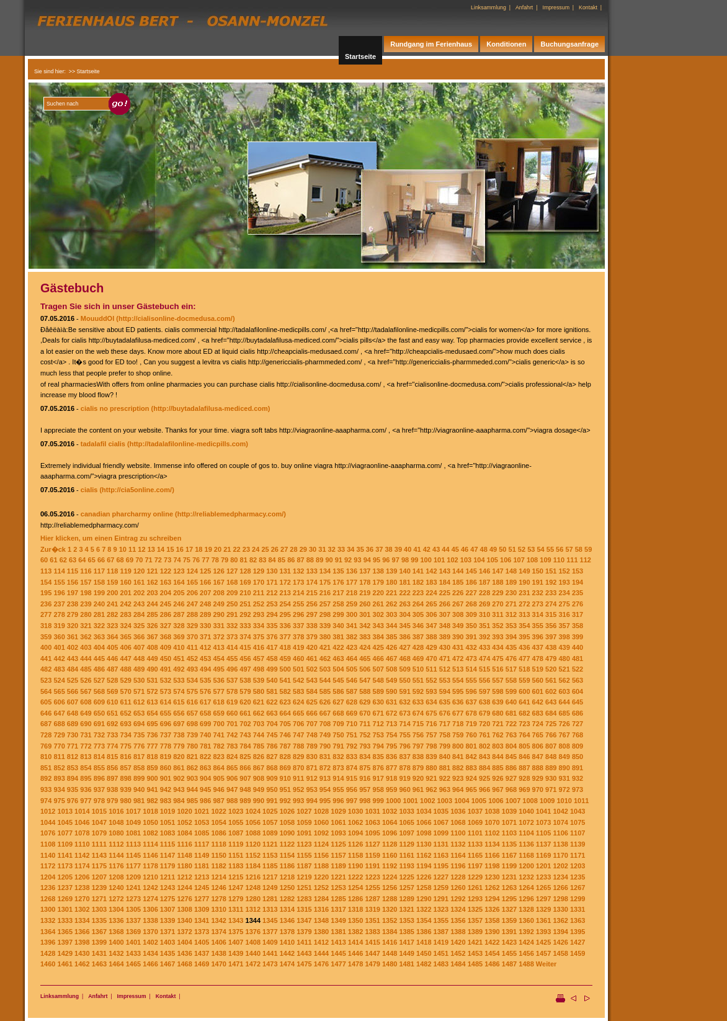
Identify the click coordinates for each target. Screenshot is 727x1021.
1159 (372, 855)
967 (497, 789)
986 (205, 800)
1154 (287, 855)
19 (208, 549)
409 (165, 647)
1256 (389, 887)
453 (205, 658)
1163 (441, 855)
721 (497, 723)
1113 (133, 844)
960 (404, 789)
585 (325, 691)
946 (218, 789)
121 (152, 571)
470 (431, 658)
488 (126, 669)
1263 (509, 887)
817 (139, 756)
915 (351, 778)
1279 (235, 898)
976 (72, 800)
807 (550, 746)
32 (332, 549)
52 (521, 549)
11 (132, 549)
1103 (509, 833)
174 (311, 582)
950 (271, 789)
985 (192, 800)
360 (59, 637)
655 (165, 713)
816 (126, 756)
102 (452, 560)
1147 (167, 855)
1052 (184, 822)
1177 (133, 866)
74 (177, 560)
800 (457, 746)
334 (258, 625)
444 (85, 658)
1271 (99, 898)
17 (189, 549)
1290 (423, 898)
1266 (560, 887)
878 (404, 767)
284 (139, 614)
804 (511, 746)
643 (550, 702)
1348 (321, 920)
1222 (355, 877)
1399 (99, 942)
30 (312, 549)
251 (245, 604)
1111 (99, 844)
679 (484, 713)
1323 (441, 909)
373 (232, 637)
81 (244, 560)
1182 (218, 866)
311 (497, 614)
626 (325, 702)
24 (255, 549)
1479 (372, 964)
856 (112, 767)
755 (404, 735)
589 (378, 691)
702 (245, 723)
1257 (406, 887)
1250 (287, 887)
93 (357, 560)
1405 (201, 942)
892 (45, 778)
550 (404, 680)
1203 (577, 866)
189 (511, 582)
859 (152, 767)
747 (298, 735)
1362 (560, 920)
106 (505, 560)
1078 (81, 833)
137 (364, 571)
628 (351, 702)
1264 (526, 887)
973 (577, 789)
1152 (253, 855)
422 (338, 647)
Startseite (360, 56)
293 (258, 614)
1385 (406, 931)
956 (351, 789)
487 (112, 669)
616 (192, 702)
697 (178, 723)
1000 (393, 800)
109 (545, 560)
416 (258, 647)
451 (178, 658)
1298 (560, 898)
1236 (47, 887)
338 (311, 625)
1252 (321, 887)
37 (379, 549)
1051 (167, 822)
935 (72, 789)
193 (563, 582)
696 (165, 723)
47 (474, 549)
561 (550, 680)
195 (45, 592)
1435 (167, 953)
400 (45, 647)
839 (431, 756)
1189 (338, 866)
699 (205, 723)
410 (178, 647)
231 (524, 592)
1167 (509, 855)
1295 (509, 898)
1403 (167, 942)
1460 (47, 964)
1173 (65, 866)
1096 (389, 833)
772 (85, 746)
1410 (287, 942)
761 (484, 735)
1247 (235, 887)
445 (99, 658)
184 (444, 582)
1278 (218, 898)
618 (218, 702)
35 (360, 549)
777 (152, 746)
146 (484, 571)
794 (378, 746)
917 (378, 778)
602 (550, 691)
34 (350, 549)
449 (152, 658)
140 (404, 571)
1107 (577, 833)
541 (285, 680)
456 (245, 658)
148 (511, 571)
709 (338, 723)
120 (139, 571)
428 (418, 647)
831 (325, 756)
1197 (475, 866)
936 (85, 789)
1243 (167, 887)
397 (550, 637)
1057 (269, 822)
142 (431, 571)
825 (245, 756)
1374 (218, 931)
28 (293, 549)
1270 (81, 898)
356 (550, 625)
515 (484, 669)
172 (285, 582)
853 (72, 767)
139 (391, 571)
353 (511, 625)
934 (59, 789)
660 (232, 713)
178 (364, 582)
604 (577, 691)
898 (126, 778)
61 (53, 560)
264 (418, 604)
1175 (99, 866)
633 (418, 702)
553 (444, 680)
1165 (475, 855)
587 (351, 691)
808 (563, 746)
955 (338, 789)
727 (577, 723)
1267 (577, 887)
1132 (457, 844)
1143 (99, 855)
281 (99, 614)
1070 (491, 822)
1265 (543, 887)
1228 (457, 877)
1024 (253, 811)
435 (511, 647)
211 (258, 592)
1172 (47, 866)
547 (364, 680)
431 (457, 647)
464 (351, 658)
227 (471, 592)
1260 (457, 887)
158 (99, 582)
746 (285, 735)
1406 (218, 942)
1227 (441, 877)
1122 (287, 844)
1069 (475, 822)
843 (484, 756)
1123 (304, 844)
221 (391, 592)
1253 (338, 887)
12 (141, 549)
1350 (355, 920)
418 (285, 647)
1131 (441, 844)
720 (484, 723)
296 (298, 614)
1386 (423, 931)
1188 (321, 866)
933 (45, 789)
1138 (560, 844)
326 (152, 625)
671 (378, 713)
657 (192, 713)
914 (338, 778)
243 (139, 604)
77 (205, 560)
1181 (201, 866)
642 (537, 702)
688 (59, 723)
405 (112, 647)
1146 (150, 855)
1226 (423, 877)
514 (471, 669)
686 (577, 713)
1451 (441, 953)
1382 (355, 931)
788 (298, 746)
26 (275, 549)
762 (497, 735)
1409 (269, 942)
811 (59, 756)
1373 (201, 931)
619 (232, 702)
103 (465, 560)
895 (85, 778)
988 (232, 800)
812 (72, 756)
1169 (543, 855)
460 (298, 658)
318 (45, 625)
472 (457, 658)
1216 (253, 877)
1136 (526, 844)
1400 (116, 942)
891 (577, 767)
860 (165, 767)
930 (550, 778)
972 (563, 789)
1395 (577, 931)
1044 (47, 822)
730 (72, 735)
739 (192, 735)
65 (92, 560)
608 (85, 702)
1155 (304, 855)
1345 (269, 920)
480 (563, 658)
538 (245, 680)
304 (404, 614)
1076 (47, 833)
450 (165, 658)
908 (258, 778)
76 (196, 560)
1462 (81, 964)
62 (63, 560)
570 (126, 691)
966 (484, 789)
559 (524, 680)
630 (378, 702)
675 (431, 713)
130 (271, 571)
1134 (491, 844)
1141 (65, 855)
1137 (543, 844)
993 (298, 800)
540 (271, 680)
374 (245, 637)
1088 (253, 833)
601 (537, 691)
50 (502, 549)
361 (72, 637)
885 (497, 767)
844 (497, 756)
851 (45, 767)
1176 (116, 866)
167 (218, 582)
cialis (89, 489)
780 (192, 746)
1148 (184, 855)
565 (59, 691)
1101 (475, 833)
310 (484, 614)
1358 (491, 920)
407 (139, 647)
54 (540, 549)
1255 (372, 887)
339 (325, 625)
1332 (47, 920)
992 (285, 800)
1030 (355, 811)
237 (59, 604)
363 (99, 637)
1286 (355, 898)
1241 (133, 887)
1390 (491, 931)
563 (577, 680)
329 (192, 625)
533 (178, 680)
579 (245, 691)
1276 (184, 898)
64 (82, 560)
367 (152, 637)
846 (524, 756)
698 (192, 723)
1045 (65, 822)
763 (511, 735)
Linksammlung (488, 7)
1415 (372, 942)
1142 (81, 855)
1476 (321, 964)
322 (99, 625)
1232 (526, 877)
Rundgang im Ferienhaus (431, 44)
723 (524, 723)
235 (577, 592)
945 (205, 789)
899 (139, 778)
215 (311, 592)
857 (126, 767)
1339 (167, 920)
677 (457, 713)
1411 (304, 942)
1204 (47, 877)
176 (338, 582)
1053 (201, 822)
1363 (577, 920)
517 (511, 669)
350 (471, 625)
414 (232, 647)
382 (351, 637)
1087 (235, 833)
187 (484, 582)
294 (271, 614)
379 (311, 637)
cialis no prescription (115, 408)
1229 (475, 877)
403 (85, 647)
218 (351, 592)
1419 (441, 942)
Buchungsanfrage (569, 44)
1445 (338, 953)
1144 (116, 855)
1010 (563, 800)
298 (325, 614)
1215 (235, 877)
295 (285, 614)
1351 (372, 920)
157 (85, 582)
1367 (99, 931)
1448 (389, 953)
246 (178, 604)
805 (524, 746)
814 (99, 756)
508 (391, 669)
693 (126, 723)
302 (378, 614)
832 (338, 756)
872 (325, 767)
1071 (509, 822)
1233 (543, 877)
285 (152, 614)
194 (577, 582)
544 (325, 680)
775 (126, 746)
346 (418, 625)
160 (126, 582)
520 (550, 669)
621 (258, 702)
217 (338, 592)
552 (431, 680)
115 (72, 571)
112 (585, 560)
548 (378, 680)
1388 (457, 931)
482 (45, 669)
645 (577, 702)
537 (232, 680)
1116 (184, 844)
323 (112, 625)
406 (126, 647)
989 (245, 800)
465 (364, 658)
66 (101, 560)
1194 (423, 866)
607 (72, 702)
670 (364, 713)
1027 (304, 811)
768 (577, 735)
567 (85, 691)
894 (72, 778)
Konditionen (506, 44)
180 (391, 582)
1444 (321, 953)
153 (577, 571)
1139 (577, 844)
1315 (304, 909)
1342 (218, 920)
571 (139, 691)
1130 (423, 844)
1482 (423, 964)
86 (291, 560)
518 (524, 669)
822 (205, 756)
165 (192, 582)
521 (563, 669)
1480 (389, 964)
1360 (526, 920)
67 (110, 560)
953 (311, 789)
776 (139, 746)
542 (298, 680)
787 (285, 746)
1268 (47, 898)
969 (524, 789)
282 (112, 614)
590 (391, 691)
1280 (253, 898)
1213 (201, 877)
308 (457, 614)
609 (99, 702)
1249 (269, 887)
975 (59, 800)
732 (99, 735)
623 (285, 702)
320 (72, 625)
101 (439, 560)
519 (537, 669)
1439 (235, 953)
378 (298, 637)
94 (367, 560)
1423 (509, 942)
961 (418, 789)
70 (139, 560)
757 (431, 735)
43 (436, 549)
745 (271, 735)
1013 (65, 811)
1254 (355, 887)
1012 (47, 811)
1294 (491, 898)
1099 (441, 833)
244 (152, 604)
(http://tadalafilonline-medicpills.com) (187, 444)
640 (511, 702)
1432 (116, 953)
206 (192, 592)
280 (85, 614)
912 (311, 778)
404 (99, 647)
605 (45, 702)
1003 (444, 800)
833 (351, 756)
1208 (116, 877)
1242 (150, 887)
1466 (150, 964)
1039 (509, 811)
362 (85, 637)
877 (391, 767)
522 (577, 669)
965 (471, 789)
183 (431, 582)
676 (444, 713)
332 (232, 625)
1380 (321, 931)
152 (563, 571)
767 (563, 735)
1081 (133, 833)
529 (126, 680)
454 (218, 658)
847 (537, 756)
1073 (543, 822)
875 (364, 767)
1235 (577, 877)
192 (550, 582)
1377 (269, 931)
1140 (47, 855)
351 (484, 625)
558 (511, 680)
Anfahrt (524, 7)
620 (245, 702)
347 (431, 625)
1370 (150, 931)
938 (112, 789)
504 (338, 669)
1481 (406, 964)
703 (258, 723)
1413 (338, 942)
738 (178, 735)
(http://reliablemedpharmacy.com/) (230, 514)
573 (165, 691)
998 (364, 800)
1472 (253, 964)
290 (218, 614)
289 (205, 614)
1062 (355, 822)
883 (471, 767)
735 (139, 735)
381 (338, 637)
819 (165, 756)
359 (45, 637)
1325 (475, 909)
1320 (389, 909)
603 (563, 691)
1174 (81, 866)
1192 (389, 866)
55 (550, 549)
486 (99, 669)
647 (59, 713)
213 (285, 592)
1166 (491, 855)
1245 (201, 887)
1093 (338, 833)
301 (364, 614)
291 (232, 614)
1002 (427, 800)
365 (126, 637)
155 (59, 582)
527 (99, 680)
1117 (201, 844)
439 (563, 647)
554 (457, 680)
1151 (235, 855)
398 (563, 637)
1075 (577, 822)
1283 (304, 898)
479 (550, 658)
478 (537, 658)
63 (72, 560)
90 (328, 560)
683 (537, 713)
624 (298, 702)
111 (572, 560)
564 (45, 691)
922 (444, 778)
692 (112, 723)
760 (471, 735)
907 (245, 778)
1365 (65, 931)
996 (338, 800)
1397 (65, 942)
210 (245, 592)
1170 (560, 855)
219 (364, 592)
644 (563, 702)
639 (497, 702)
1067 (441, 822)
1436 (184, 953)
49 (493, 549)
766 (550, 735)
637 (471, 702)
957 (364, 789)
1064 (389, 822)
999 (378, 800)
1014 (81, 811)
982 (152, 800)
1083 (167, 833)
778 (165, 746)
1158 (355, 855)
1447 (372, 953)
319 (59, 625)
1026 (287, 811)
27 (284, 549)
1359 (509, 920)
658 (205, 713)
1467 (167, 964)
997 (351, 800)
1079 (99, 833)
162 (152, 582)
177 (351, 582)
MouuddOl (97, 318)
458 (271, 658)
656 (178, 713)
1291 (441, 898)
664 (285, 713)
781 (205, 746)
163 (165, 582)
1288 (389, 898)
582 (285, 691)
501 (298, 669)
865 (232, 767)
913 (325, 778)
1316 (321, 909)
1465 (133, 964)
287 (178, 614)
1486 (491, 964)
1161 (406, 855)
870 (298, 767)
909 (271, 778)
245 (165, 604)
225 (444, 592)
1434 (150, 953)
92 (348, 560)
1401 (133, 942)
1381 (338, 931)
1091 (304, 833)
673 (404, 713)
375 (258, 637)
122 (165, 571)
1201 (543, 866)
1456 (526, 953)
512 (444, 669)
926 (497, 778)
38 (388, 549)
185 (457, 582)
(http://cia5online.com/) (136, 489)
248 (205, 604)
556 (484, 680)
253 (271, 604)
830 (311, 756)
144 (457, 571)
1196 (457, 866)
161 (139, 582)
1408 (253, 942)
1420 (457, 942)
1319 (372, 909)
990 (258, 800)
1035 (441, 811)
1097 (406, 833)
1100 (457, 833)
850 (577, 756)
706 (298, 723)
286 (165, 614)
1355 (441, 920)
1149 (201, 855)
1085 (201, 833)
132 (298, 571)
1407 (235, 942)
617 (205, 702)
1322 (423, 909)
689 (72, 723)
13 (151, 549)
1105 (543, 833)
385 (391, 637)
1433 (133, 953)
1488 (526, 964)
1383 (372, 931)
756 (418, 735)
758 (444, 735)
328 (178, 625)
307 (444, 614)
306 (431, 614)
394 (511, 637)
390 (457, 637)
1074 (560, 822)
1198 (491, 866)
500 (285, 669)
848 (550, 756)
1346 (287, 920)
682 (524, 713)
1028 (321, 811)
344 (391, 625)
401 (59, 647)
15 (170, 549)
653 (139, 713)
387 (418, 637)
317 (577, 614)
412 (205, 647)
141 (418, 571)
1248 (253, 887)
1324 (457, 909)
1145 (133, 855)
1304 (116, 909)
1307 (167, 909)
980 (126, 800)
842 (471, 756)
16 (180, 549)
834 (364, 756)
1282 (287, 898)
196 (59, 592)
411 (192, 647)
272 (524, 604)
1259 (441, 887)
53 (531, 549)
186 (471, 582)
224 (431, 592)
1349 (338, 920)
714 (404, 723)
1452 (457, 953)
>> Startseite (84, 71)
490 (152, 669)
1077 (65, 833)
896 (99, 778)
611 (126, 702)
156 (72, 582)
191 (537, 582)
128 (245, 571)
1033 (406, 811)
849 (563, 756)
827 (271, 756)
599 (511, 691)
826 (258, 756)
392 (484, 637)
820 (178, 756)
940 (139, 789)
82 (253, 560)
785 (258, 746)
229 (497, 592)
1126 (355, 844)
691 (99, 723)
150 (537, 571)
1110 (81, 844)
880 (431, 767)
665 (298, 713)
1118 (218, 844)
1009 (547, 800)
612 (139, 702)
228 (484, 592)
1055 (235, 822)
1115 (167, 844)
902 (178, 778)
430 (444, 647)
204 (165, 592)
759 (457, 735)
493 (192, 669)
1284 (321, 898)
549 (391, 680)
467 (391, 658)
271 (511, 604)
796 (404, 746)
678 (471, 713)
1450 (423, 953)
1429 (65, 953)
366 (139, 637)
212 (271, 592)
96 (386, 560)
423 (351, 647)
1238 (81, 887)
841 (457, 756)
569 (112, 691)
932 (577, 778)
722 (511, 723)
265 (431, 604)
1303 (99, 909)
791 (338, 746)
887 (524, 767)
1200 (526, 866)
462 (325, 658)
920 (418, 778)
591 (404, 691)
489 (139, 669)
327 (165, 625)
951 (285, 789)
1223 (372, 877)
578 (232, 691)
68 (120, 560)
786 (271, 746)
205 (178, 592)
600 (524, 691)
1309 (201, 909)
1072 (526, 822)
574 (178, 691)
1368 (116, 931)
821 (192, 756)
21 (227, 549)
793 (364, 746)
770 (59, 746)
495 (218, 669)
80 (234, 560)
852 (59, 767)
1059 (304, 822)
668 (338, 713)
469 (418, 658)
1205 (65, 877)
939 (126, 789)
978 (99, 800)
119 (126, 571)
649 (85, 713)
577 (218, 691)
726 (563, 723)
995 (325, 800)
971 (550, 789)
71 (148, 560)
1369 (133, 931)
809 (577, 746)
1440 (253, 953)
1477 (338, 964)
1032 (389, 811)
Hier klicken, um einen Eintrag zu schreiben (110, 538)
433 (484, 647)
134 (325, 571)
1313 (269, 909)
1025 (269, 811)
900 (152, 778)
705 (285, 723)
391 (471, 637)
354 (524, 625)
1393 (543, 931)
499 (271, 669)
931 (563, 778)
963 (444, 789)
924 (471, 778)
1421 (475, 942)
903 (192, 778)
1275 (167, 898)
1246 (218, 887)
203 (152, 592)
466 (378, 658)
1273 (133, 898)
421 (325, 647)
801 (471, 746)
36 (369, 549)
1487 (509, 964)
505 (351, 669)
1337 (133, 920)
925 (484, 778)
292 (245, 614)
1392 (526, 931)
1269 (65, 898)
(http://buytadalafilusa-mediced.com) (210, 408)
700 (218, 723)
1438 (218, 953)
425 (378, 647)
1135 (509, 844)
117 (99, 571)
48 (484, 549)
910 (285, 778)
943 (178, 789)
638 (484, 702)
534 (192, 680)
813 (85, 756)
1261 (475, 887)
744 (258, 735)
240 (99, 604)
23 (246, 549)
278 (59, 614)
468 (404, 658)
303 (391, 614)
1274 (150, 898)
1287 (372, 898)
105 (492, 560)
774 (112, 746)
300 (351, 614)
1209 (133, 877)
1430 (81, 953)
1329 (543, 909)
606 (59, 702)
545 (338, 680)
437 (537, 647)
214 (298, 592)
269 (484, 604)
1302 (81, 909)
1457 (543, 953)
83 (262, 560)
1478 (355, 964)
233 (550, 592)
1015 (99, 811)
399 (577, 637)
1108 (47, 844)
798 (431, 746)
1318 (355, 909)
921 (431, 778)
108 (532, 560)
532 (165, 680)
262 (391, 604)
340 (338, 625)
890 (563, 767)
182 (418, 582)
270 (497, 604)
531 (152, 680)
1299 (577, 898)
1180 (184, 866)
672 (391, 713)
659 (218, 713)
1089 (269, 833)
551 (418, 680)
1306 (150, 909)
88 (310, 560)
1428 (47, 953)
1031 (372, 811)
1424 (526, 942)
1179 (167, 866)
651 (112, 713)
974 (45, 800)
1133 (475, 844)
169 (245, 582)
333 (245, 625)
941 (152, 789)
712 (378, 723)
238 (72, 604)
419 (298, 647)
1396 (47, 942)
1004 (461, 800)
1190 (355, 866)
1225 (406, 877)
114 (59, 571)
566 (72, 691)
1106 (560, 833)
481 (577, 658)
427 (404, 647)
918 (391, 778)
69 (129, 560)
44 (445, 549)
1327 (509, 909)
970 (537, 789)
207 (205, 592)
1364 (47, 931)
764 (524, 735)
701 (232, 723)
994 (311, 800)
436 (524, 647)
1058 (287, 822)
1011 (581, 800)
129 (258, 571)
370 (192, 637)
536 (218, 680)
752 (364, 735)
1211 (167, 877)
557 (497, 680)
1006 (495, 800)
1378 (287, 931)
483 (59, 669)
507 (378, 669)
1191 (372, 866)
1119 (235, 844)
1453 (475, 953)
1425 (543, 942)
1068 (457, 822)
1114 (150, 844)
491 (165, 669)
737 (165, 735)
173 (298, 582)
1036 (457, 811)
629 (364, 702)
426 (391, 647)
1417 (406, 942)
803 (497, 746)
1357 (475, 920)
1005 (478, 800)
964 (457, 789)
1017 (133, 811)
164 (178, 582)
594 (444, 691)
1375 (235, 931)
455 (232, 658)
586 (338, 691)
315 (550, 614)
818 (152, 756)
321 (85, 625)
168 (232, 582)
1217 (269, 877)
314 (537, 614)
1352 (389, 920)
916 (364, 778)
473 (471, 658)
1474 (287, 964)
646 (45, 713)
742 (232, 735)
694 (139, 723)
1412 (321, 942)
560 (537, 680)
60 (44, 560)
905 (218, 778)
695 (152, 723)
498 (258, 669)
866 (245, 767)
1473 (269, 964)
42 (426, 549)
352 (497, 625)
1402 (150, 942)
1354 (423, 920)
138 (378, 571)
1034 (423, 811)
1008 (529, 800)
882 (457, 767)
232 (537, 592)
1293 (475, 898)
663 (271, 713)
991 (271, 800)
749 (325, 735)
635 (444, 702)
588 (364, 691)
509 (404, 669)
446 (112, 658)
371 (205, 637)
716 (431, 723)
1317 (338, 909)
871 (311, 767)
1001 (410, 800)
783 (232, 746)
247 (192, 604)
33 (341, 549)
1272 (116, 898)
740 (205, 735)
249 (218, 604)
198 (85, 592)
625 (311, 702)
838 (418, 756)
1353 (406, 920)
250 (232, 604)
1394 (560, 931)
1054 (218, 822)
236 (45, 604)
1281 (269, 898)
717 (444, 723)
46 (464, 549)
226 (457, 592)
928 (524, 778)
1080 (116, 833)
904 (205, 778)
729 (59, 735)
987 (218, 800)
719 (471, 723)
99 (414, 560)
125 (205, 571)
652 (126, 713)
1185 (269, 866)
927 (511, 778)
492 (178, 669)
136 (351, 571)
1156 (321, 855)
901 (165, 778)
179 (378, 582)
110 (558, 560)
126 (218, 571)
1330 (560, 909)
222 (404, 592)
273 (537, 604)
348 (444, 625)
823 (218, 756)
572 (152, 691)
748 (311, 735)
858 (139, 767)
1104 (526, 833)
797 (418, 746)
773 (99, 746)
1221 (338, 877)
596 (471, 691)
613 (152, 702)
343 (378, 625)
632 (404, 702)
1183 (235, 866)
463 (338, 658)
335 (271, 625)
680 (497, 713)
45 (455, 549)
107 (518, 560)
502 (311, 669)
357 (563, 625)
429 (431, 647)
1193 (406, 866)
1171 (577, 855)
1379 (304, 931)
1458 (560, 953)
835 (378, 756)
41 (417, 549)
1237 (65, 887)
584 (311, 691)
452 (192, 658)
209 (232, 592)
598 (497, 691)
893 (59, 778)
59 (588, 549)
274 (550, 604)
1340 (184, 920)
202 (139, 592)
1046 (81, 822)
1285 (338, 898)
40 (407, 549)
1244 (184, 887)
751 (351, 735)
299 (338, 614)
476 (511, 658)
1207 (99, 877)
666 (311, 713)
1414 (355, 942)
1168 (526, 855)
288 (192, 614)
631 (391, 702)
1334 (81, 920)
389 (444, 637)
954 (325, 789)
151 (550, 571)
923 (457, 778)
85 (281, 560)
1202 (560, 866)
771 (72, 746)
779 (178, 746)
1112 (116, 844)
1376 (253, 931)
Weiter (546, 964)
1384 (389, 931)
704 (271, 723)
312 (511, 614)
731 (85, 735)
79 (224, 560)
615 (178, 702)
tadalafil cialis (103, 444)
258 (338, 604)
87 (300, 560)
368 (165, 637)
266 (444, 604)
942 (165, 789)
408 (152, 647)
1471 (235, 964)
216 (325, 592)
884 (484, 767)
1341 (201, 920)
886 (511, 767)
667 (325, 713)
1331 (577, 909)
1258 (423, 887)
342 (364, 625)
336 (285, 625)
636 (457, 702)
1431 (99, 953)
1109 (65, 844)
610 (112, 702)
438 (550, 647)
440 (577, 647)
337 (298, 625)
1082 (150, 833)
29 (303, 549)
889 (550, 767)
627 (338, 702)
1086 (218, 833)
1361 (543, 920)
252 (258, 604)
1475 (304, 964)
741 (218, 735)
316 (563, 614)
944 (192, 789)
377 (285, 637)
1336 (116, 920)
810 (45, 756)
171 (271, 582)
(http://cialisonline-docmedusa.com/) (175, 318)
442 (59, 658)
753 (378, 735)
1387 (441, 931)
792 (351, 746)
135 (338, 571)
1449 (406, 953)
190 (524, 582)
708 (325, 723)
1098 (423, 833)
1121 (269, 844)
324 (126, 625)
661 (245, 713)
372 (218, 637)
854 (85, 767)
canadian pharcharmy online (127, 514)
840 (444, 756)
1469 (201, 964)
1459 (577, 953)
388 (431, 637)
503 (325, 669)
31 (322, 549)
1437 (201, 953)
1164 (457, 855)
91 (338, 560)
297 (311, 614)
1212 (184, 877)
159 (112, 582)
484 (72, 669)
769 (45, 746)
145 (471, 571)
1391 (509, 931)
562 (563, 680)
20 (217, 549)
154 (45, 582)
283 (126, 614)
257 (325, 604)
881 (444, 767)
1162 (423, 855)
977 (85, 800)
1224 (389, 877)
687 (45, 723)
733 (112, 735)
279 (72, 614)
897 (112, 778)
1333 (65, 920)
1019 (167, 811)
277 (45, 614)
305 (418, 614)
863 (205, 767)
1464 (116, 964)
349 (457, 625)
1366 (81, 931)
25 (265, 549)
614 (165, 702)
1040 (526, 811)
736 (152, 735)
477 (524, 658)
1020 (184, 811)
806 (537, 746)
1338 (150, 920)
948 (245, 789)
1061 (338, 822)
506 (364, 669)
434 (497, 647)
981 (139, 800)
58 (578, 549)
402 (72, 647)
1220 (321, 877)
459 (285, 658)
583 (298, 691)
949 (258, 789)
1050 (150, 822)
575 (192, 691)
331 (218, 625)
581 (271, 691)
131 (285, 571)
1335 (99, 920)
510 (418, 669)
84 (272, 560)
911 (298, 778)
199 (99, 592)
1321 (406, 909)
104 (478, 560)
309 (471, 614)
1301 (65, 909)
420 (311, 647)
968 (511, 789)
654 (152, 713)
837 (404, 756)
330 (205, 625)
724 (537, 723)
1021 (201, 811)
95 (376, 560)
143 (444, 571)
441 (45, 658)
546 (351, 680)
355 (537, 625)
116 (85, 571)
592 (418, 691)
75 (186, 560)
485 (85, 669)
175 (325, 582)
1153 (269, 855)
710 (351, 723)
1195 (441, 866)
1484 (457, 964)
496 (232, 669)
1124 (321, 844)
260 (364, 604)
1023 (235, 811)
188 (497, 582)
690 (85, 723)
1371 (167, 931)
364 (112, 637)
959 (391, 789)
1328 (526, 909)
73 (167, 560)
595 (457, 691)
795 (391, 746)
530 (139, 680)
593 (431, 691)
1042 (560, 811)
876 (378, 767)
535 (205, 680)
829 (298, 756)
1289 (406, 898)
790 (325, 746)
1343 (235, 920)
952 (298, 789)
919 (404, 778)
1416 (389, 942)
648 (72, 713)
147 (497, 571)
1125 (338, 844)
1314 (287, 909)
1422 (491, 942)
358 (577, 625)
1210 (150, 877)
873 (338, 767)
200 (112, 592)
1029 (338, 811)
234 (563, 592)
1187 (304, 866)
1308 (184, 909)
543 (311, 680)
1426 (560, 942)
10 (123, 549)
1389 (475, 931)
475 (497, 658)
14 (160, 549)
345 (404, 625)
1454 (491, 953)
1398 (81, 942)
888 (537, 767)
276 (577, 604)
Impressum (555, 7)
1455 (509, 953)
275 (563, 604)
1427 (577, 942)
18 (198, 549)
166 (205, 582)
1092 (321, 833)
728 (45, 735)
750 (338, 735)
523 (45, 680)
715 (418, 723)
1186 (287, 866)
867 (258, 767)
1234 (560, 877)
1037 (475, 811)
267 (457, 604)
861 (178, 767)
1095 (372, 833)
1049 (133, 822)
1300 (47, 909)
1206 (81, 877)
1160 (389, 855)
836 (391, 756)
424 (364, 647)
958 (378, 789)
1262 (491, 887)
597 (484, 691)
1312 (253, 909)
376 (271, 637)
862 (192, 767)
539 (258, 680)
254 (285, 604)
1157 (338, 855)
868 (271, 767)
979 (112, 800)
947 (232, 789)
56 (559, 549)
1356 (457, 920)
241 (112, 604)
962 (431, 789)
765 (537, 735)
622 (271, 702)
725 (550, 723)
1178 (150, 866)
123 (178, 571)
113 (45, 571)
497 (245, 669)
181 (404, 582)
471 (444, 658)
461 (311, 658)
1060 (321, 822)
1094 (355, 833)
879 (418, 767)
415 (245, 647)
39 (398, 549)
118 (112, 571)
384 (378, 637)
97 (395, 560)
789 (311, 746)
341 (351, 625)
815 (112, 756)
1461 (65, 964)
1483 (441, 964)
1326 (491, 909)
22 (236, 549)
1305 (133, 909)
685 (563, 713)
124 (192, 571)
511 (431, 669)
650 (99, 713)
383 (364, 637)
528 (112, 680)
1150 (218, 855)
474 (484, 658)
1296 (526, 898)
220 (378, 592)
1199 (509, 866)
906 (232, 778)
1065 (406, 822)
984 (178, 800)
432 (471, 647)
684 (550, 713)
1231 (509, 877)
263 (404, 604)
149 (524, 571)
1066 (423, 822)
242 (126, 604)
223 (418, 592)
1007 (513, 800)
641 (524, 702)
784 (245, 746)
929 (537, 778)
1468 (184, 964)
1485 (475, 964)
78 (215, 560)
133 (311, 571)
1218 (287, 877)
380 (325, 637)
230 (511, 592)
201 (126, 592)
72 (158, 560)
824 (232, 756)
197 (72, 592)
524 (59, 680)
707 (311, 723)
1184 (253, 866)
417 (271, 647)
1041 (543, 811)
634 (431, 702)
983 (165, 800)
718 (457, 723)
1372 (184, 931)
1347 (304, 920)
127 (232, 571)
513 (457, 669)
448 (139, 658)
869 (285, 767)
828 (285, 756)
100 (426, 560)
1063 (372, 822)
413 (218, 647)
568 (99, 691)
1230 (491, 877)
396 (537, 637)
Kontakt (588, 7)
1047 (99, 822)
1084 (184, 833)
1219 (304, 877)
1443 (304, 953)
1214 (218, 877)
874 (351, 767)
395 (524, 637)
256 (311, 604)
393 (497, 637)
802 (484, 746)
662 (258, 713)
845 (511, 756)
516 (497, 669)
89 (319, 560)
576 (205, 691)
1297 (543, 898)
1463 (99, 964)
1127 (372, 844)
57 (569, 549)
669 (351, 713)
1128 (389, 844)
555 (471, 680)
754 (391, 735)
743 (245, 735)
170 (258, 582)
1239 (99, 887)
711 (364, 723)
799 (444, 746)
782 (218, 746)
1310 (218, 909)
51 (512, 549)
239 (85, 604)
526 (85, 680)
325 (139, 625)
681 (511, 713)
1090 (287, 833)
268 (471, 604)
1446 (355, 953)
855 (99, 767)
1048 (116, 822)
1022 (218, 811)
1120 (253, 844)
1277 (201, 898)
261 (378, 604)
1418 (423, 942)
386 (404, 637)
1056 (253, 822)
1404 (184, 942)
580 (258, 691)
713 (391, 723)
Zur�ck (53, 549)
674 (418, 713)
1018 (150, 811)
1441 (269, 953)
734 (126, 735)
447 (126, 658)
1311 (235, 909)
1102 (491, 833)
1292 (457, 898)
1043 (577, 811)
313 (524, 614)
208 (218, 592)
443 (72, 658)
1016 (116, 811)
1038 (491, 811)
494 (205, 669)
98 (405, 560)
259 (351, 604)
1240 (116, 887)
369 (178, 637)
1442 (287, 953)
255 (298, 604)
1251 (304, 887)
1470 (218, 964)
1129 (406, 844)
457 (258, 658)
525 (72, 680)
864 (218, 767)
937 (99, 789)
